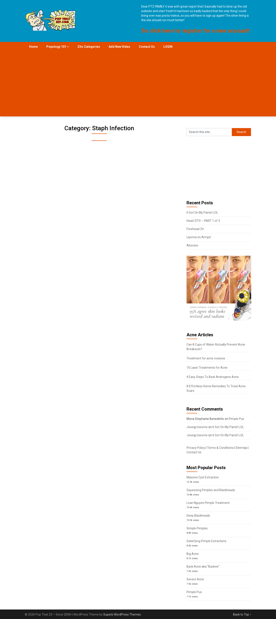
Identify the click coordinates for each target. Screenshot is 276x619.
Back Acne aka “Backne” (203, 566)
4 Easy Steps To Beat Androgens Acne (213, 377)
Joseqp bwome (197, 427)
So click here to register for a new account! (195, 30)
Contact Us (147, 46)
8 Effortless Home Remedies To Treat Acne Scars (216, 388)
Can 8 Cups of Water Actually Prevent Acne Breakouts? (216, 347)
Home (33, 46)
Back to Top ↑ (242, 614)
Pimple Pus (236, 419)
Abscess (192, 245)
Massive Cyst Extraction (203, 477)
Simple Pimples (197, 528)
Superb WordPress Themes (122, 614)
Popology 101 (56, 46)
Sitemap (241, 447)
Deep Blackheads (198, 515)
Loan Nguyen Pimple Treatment (208, 503)
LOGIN (167, 46)
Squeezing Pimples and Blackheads (211, 490)
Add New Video (119, 46)
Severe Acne (195, 579)
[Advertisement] (138, 84)
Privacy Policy (196, 447)
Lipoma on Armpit (199, 237)
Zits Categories (88, 46)
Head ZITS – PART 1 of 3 (203, 220)
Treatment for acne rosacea (206, 358)
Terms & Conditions (220, 447)
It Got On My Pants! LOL (202, 212)
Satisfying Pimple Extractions (206, 541)
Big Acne (193, 554)
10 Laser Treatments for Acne (207, 367)
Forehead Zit (195, 229)
